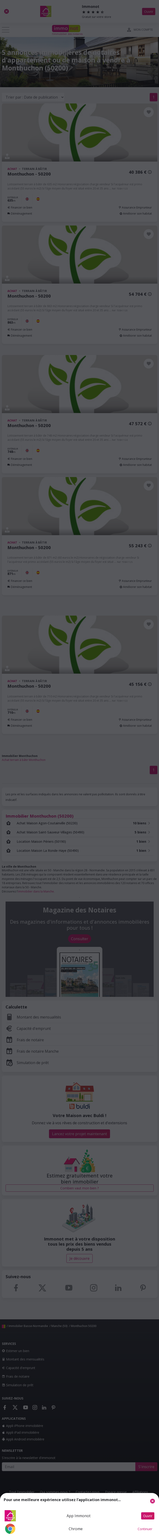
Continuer (145, 1529)
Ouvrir (147, 1516)
